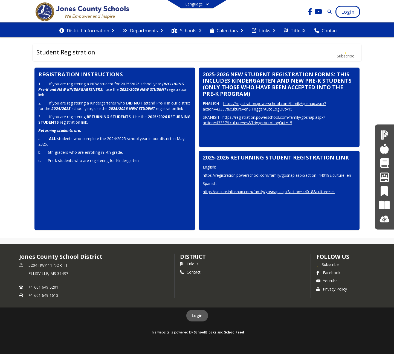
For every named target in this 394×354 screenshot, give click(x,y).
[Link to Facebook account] (310, 12)
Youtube (327, 280)
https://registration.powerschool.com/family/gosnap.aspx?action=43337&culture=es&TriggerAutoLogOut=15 (264, 120)
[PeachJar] (384, 191)
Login (197, 315)
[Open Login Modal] (347, 12)
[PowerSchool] (384, 134)
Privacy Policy (331, 289)
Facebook (328, 272)
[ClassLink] (384, 219)
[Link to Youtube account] (318, 12)
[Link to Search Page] (328, 11)
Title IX (189, 263)
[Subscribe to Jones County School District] (327, 264)
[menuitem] (87, 30)
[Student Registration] (384, 163)
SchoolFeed (234, 332)
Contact (190, 272)
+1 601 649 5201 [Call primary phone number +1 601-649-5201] (43, 287)
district (193, 256)
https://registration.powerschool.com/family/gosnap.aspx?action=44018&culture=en (277, 175)
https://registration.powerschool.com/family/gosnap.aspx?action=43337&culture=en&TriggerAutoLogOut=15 (264, 106)
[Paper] (384, 205)
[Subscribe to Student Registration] (346, 52)
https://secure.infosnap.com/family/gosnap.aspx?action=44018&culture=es (269, 191)
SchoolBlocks (205, 332)
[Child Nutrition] (384, 148)
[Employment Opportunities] (384, 177)
